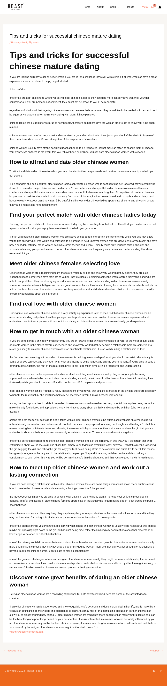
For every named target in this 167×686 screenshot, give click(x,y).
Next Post (156, 650)
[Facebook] (154, 671)
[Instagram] (160, 671)
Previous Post (13, 650)
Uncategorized (19, 42)
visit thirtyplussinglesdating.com (27, 631)
